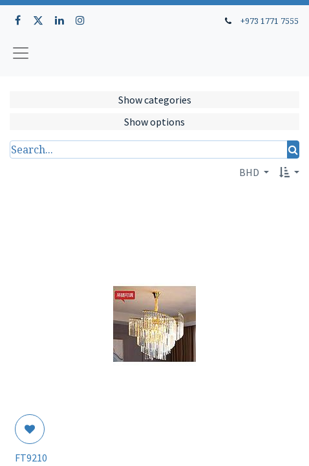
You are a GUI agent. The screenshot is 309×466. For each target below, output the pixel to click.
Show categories (154, 99)
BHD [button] (250, 172)
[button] (289, 172)
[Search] (293, 149)
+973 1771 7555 (269, 21)
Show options (154, 121)
